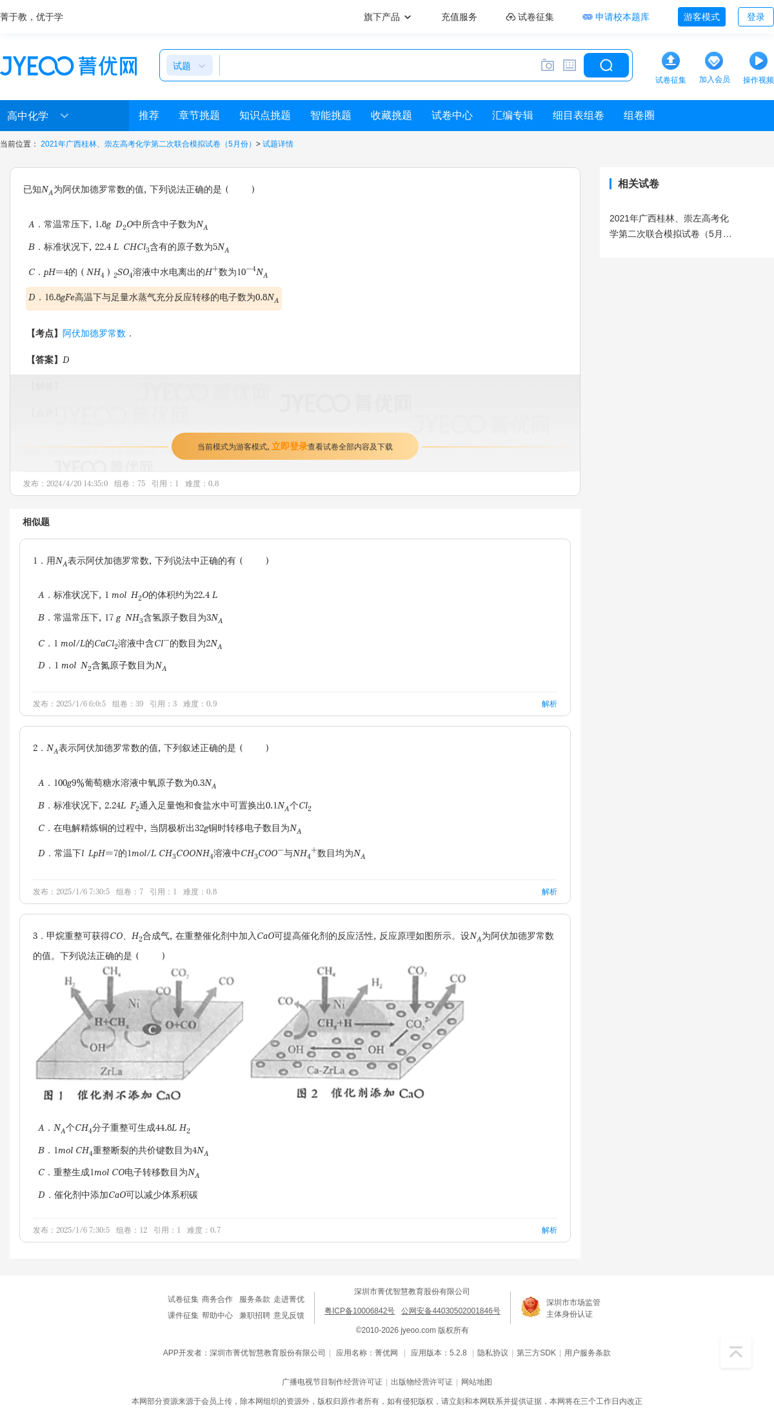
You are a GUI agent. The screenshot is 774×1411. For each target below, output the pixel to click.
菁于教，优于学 (31, 17)
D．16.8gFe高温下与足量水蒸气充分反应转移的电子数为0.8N (153, 298)
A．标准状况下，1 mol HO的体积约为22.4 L (127, 596)
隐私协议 (492, 1352)
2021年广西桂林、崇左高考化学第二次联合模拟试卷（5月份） (148, 144)
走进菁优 (288, 1299)
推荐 (149, 115)
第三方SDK (536, 1352)
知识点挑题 (265, 115)
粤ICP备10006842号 (359, 1310)
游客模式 (702, 17)
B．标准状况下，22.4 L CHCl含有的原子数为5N (129, 247)
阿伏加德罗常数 (94, 332)
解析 (549, 703)
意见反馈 (288, 1315)
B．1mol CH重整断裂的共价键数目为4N (123, 1151)
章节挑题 (199, 115)
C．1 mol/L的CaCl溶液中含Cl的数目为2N (130, 642)
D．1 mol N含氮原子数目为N (102, 666)
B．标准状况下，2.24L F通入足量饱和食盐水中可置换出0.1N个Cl (175, 806)
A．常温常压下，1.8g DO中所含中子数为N (118, 225)
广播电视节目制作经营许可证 (332, 1381)
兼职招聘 (254, 1315)
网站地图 (476, 1381)
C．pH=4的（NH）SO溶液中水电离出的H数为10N (148, 271)
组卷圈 (639, 115)
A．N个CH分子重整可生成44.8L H (114, 1128)
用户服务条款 (587, 1352)
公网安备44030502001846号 (450, 1310)
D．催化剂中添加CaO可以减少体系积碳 (118, 1194)
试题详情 (278, 144)
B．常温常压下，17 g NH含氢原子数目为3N (130, 618)
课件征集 (183, 1315)
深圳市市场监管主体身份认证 (573, 1308)
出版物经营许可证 (422, 1381)
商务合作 (217, 1299)
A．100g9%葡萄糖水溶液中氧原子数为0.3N (127, 783)
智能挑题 (331, 115)
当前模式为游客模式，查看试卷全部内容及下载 (295, 445)
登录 (756, 17)
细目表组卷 (578, 115)
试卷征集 (183, 1299)
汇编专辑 (512, 115)
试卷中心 (452, 115)
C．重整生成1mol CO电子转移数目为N (119, 1173)
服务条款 (254, 1299)
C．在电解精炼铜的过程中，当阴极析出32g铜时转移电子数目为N (170, 829)
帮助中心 (217, 1315)
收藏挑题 (391, 115)
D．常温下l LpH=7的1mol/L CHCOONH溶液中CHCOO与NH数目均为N (202, 852)
